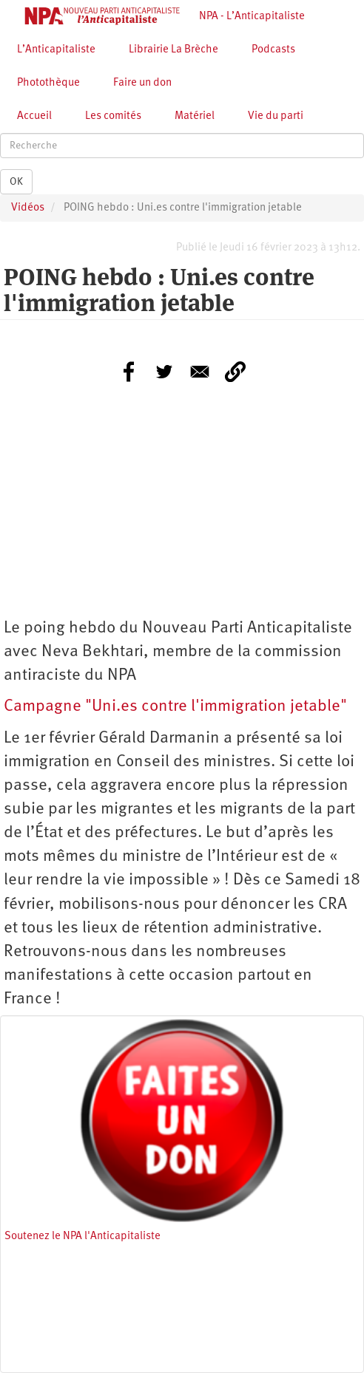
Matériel (195, 116)
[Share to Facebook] (129, 371)
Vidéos (27, 208)
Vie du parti (275, 116)
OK (16, 182)
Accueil (34, 116)
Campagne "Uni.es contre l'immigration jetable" (175, 706)
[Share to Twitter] (164, 371)
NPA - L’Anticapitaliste (252, 16)
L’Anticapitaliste (56, 49)
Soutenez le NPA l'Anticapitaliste (82, 1236)
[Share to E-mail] (200, 371)
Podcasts (273, 49)
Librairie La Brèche (173, 49)
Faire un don (142, 83)
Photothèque (48, 83)
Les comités (113, 116)
